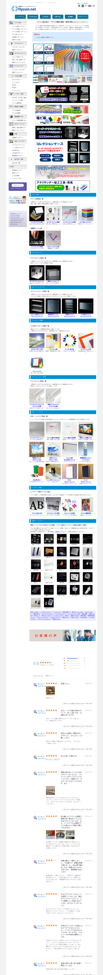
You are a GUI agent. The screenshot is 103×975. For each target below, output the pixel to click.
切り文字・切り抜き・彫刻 (19, 97)
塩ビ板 (14, 85)
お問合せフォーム (59, 531)
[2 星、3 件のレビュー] (74, 666)
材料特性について (17, 170)
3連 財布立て (36, 613)
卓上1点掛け (84, 617)
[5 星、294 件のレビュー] (74, 658)
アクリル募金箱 (16, 110)
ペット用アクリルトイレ (18, 147)
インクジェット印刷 (17, 100)
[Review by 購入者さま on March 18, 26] (50, 834)
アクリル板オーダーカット (19, 26)
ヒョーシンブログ (17, 178)
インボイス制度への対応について (45, 37)
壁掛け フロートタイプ (18, 130)
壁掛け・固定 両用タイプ (18, 127)
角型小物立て (66, 612)
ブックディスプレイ (58, 615)
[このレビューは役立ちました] (87, 704)
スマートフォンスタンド (44, 619)
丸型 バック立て (34, 612)
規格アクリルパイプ (17, 72)
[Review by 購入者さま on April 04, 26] (50, 690)
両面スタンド (65, 617)
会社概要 (70, 16)
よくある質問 (15, 175)
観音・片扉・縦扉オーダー (19, 59)
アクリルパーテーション (18, 145)
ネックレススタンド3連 (74, 613)
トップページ (20, 16)
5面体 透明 (84, 613)
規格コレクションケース (18, 62)
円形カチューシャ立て (77, 612)
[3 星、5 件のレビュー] (74, 663)
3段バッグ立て (75, 617)
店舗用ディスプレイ (17, 137)
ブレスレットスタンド (42, 617)
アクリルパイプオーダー (18, 69)
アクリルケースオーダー (18, 47)
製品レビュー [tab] (50, 676)
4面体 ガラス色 (75, 615)
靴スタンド (37, 615)
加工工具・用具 (16, 163)
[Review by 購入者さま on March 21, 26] (50, 790)
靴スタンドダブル (46, 615)
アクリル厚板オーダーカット (19, 29)
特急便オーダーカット (18, 37)
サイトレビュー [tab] (38, 676)
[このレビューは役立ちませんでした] (90, 704)
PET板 (14, 87)
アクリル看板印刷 (17, 103)
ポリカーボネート (17, 79)
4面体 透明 (83, 615)
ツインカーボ (15, 82)
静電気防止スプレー (17, 155)
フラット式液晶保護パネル (19, 120)
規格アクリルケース (17, 49)
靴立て (67, 615)
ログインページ (82, 16)
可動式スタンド (56, 619)
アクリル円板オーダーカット (19, 31)
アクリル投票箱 (16, 113)
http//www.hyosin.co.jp (18, 219)
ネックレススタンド (60, 613)
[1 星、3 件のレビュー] (74, 668)
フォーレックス (16, 90)
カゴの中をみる (32, 16)
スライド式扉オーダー (18, 57)
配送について (15, 173)
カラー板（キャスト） (18, 34)
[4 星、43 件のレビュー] (74, 661)
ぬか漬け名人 (15, 150)
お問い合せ (58, 16)
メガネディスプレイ (55, 617)
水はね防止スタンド (17, 153)
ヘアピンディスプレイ (48, 613)
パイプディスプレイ (46, 612)
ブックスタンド (57, 612)
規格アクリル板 (16, 39)
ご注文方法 (45, 16)
